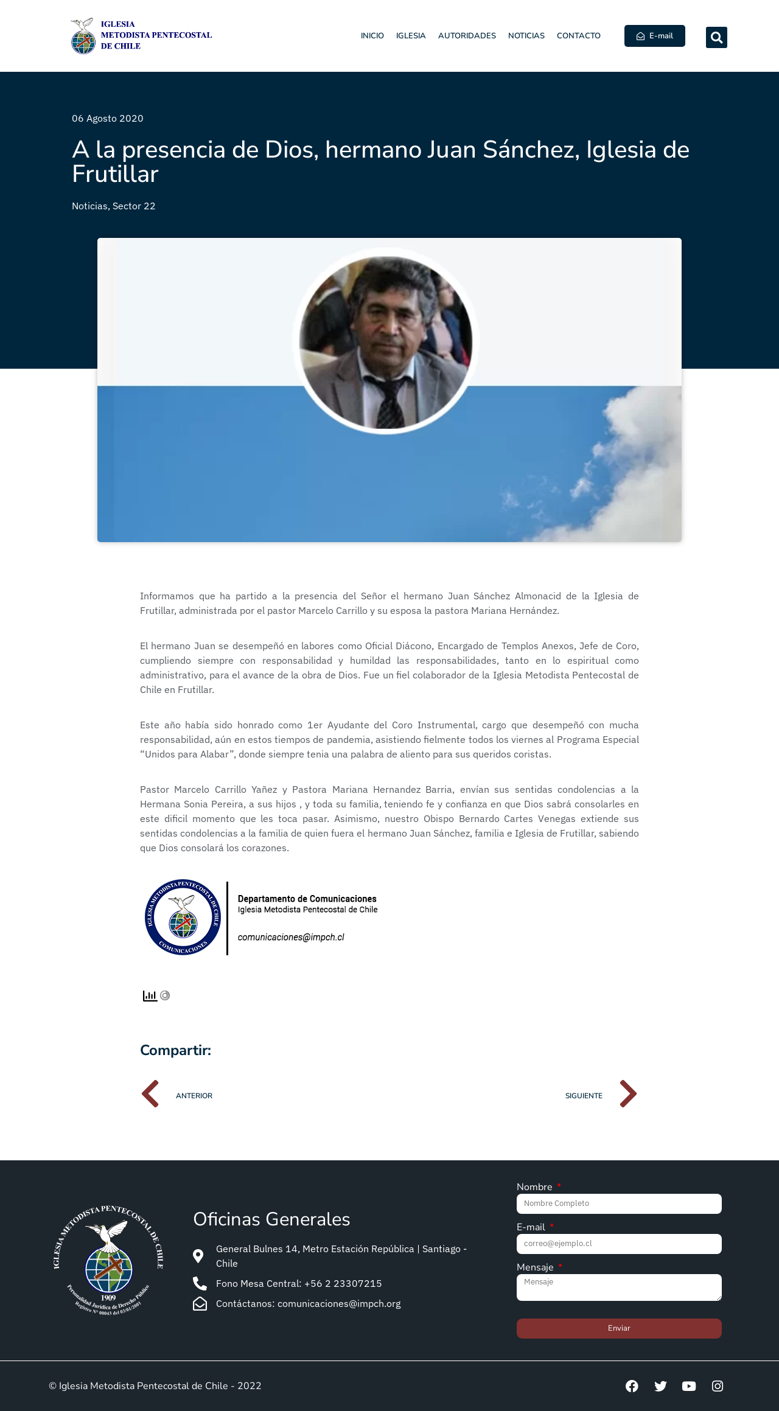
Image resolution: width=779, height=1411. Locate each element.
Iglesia (411, 35)
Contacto (579, 35)
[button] (716, 37)
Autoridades (467, 35)
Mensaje (536, 1268)
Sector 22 (134, 206)
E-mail (532, 1228)
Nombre (536, 1188)
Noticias (526, 35)
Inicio (372, 35)
